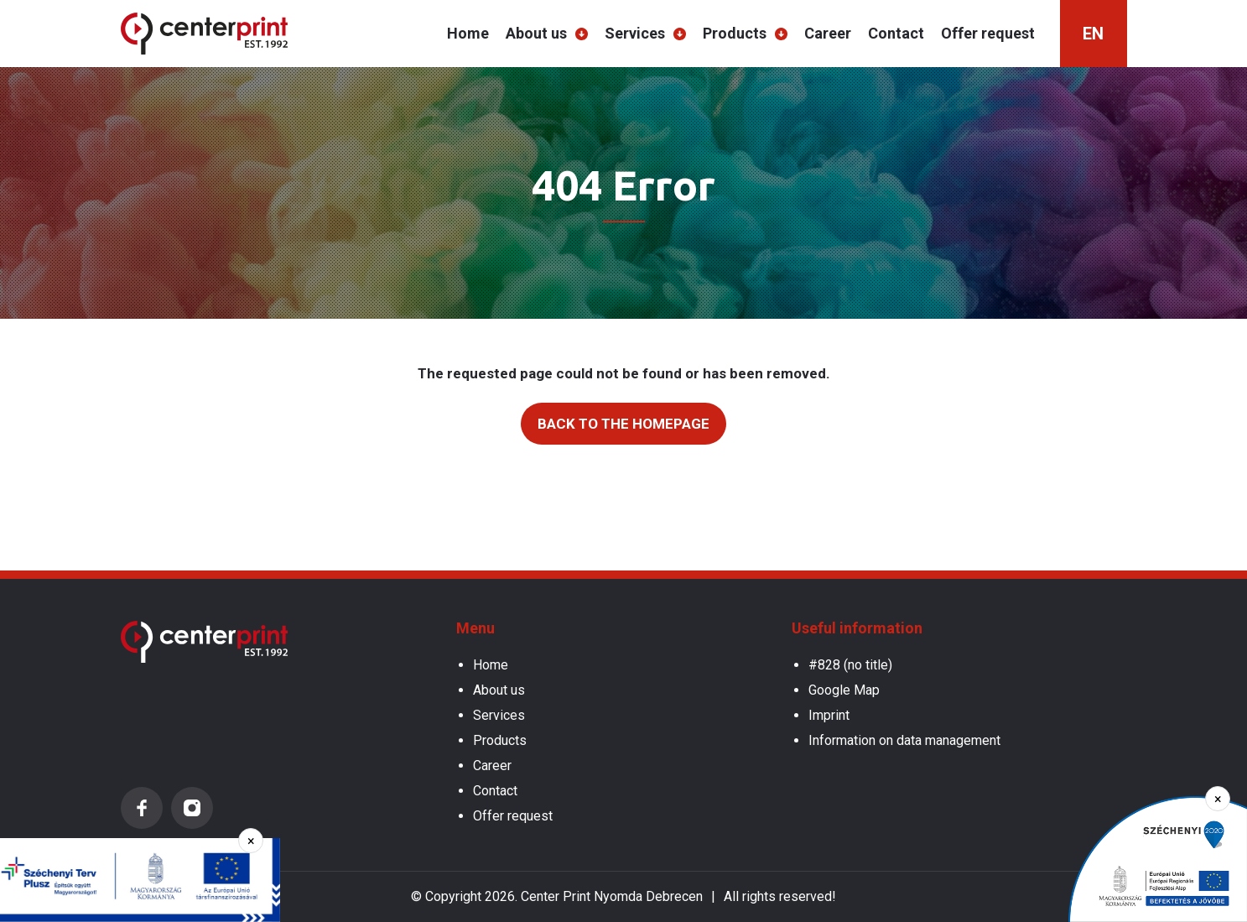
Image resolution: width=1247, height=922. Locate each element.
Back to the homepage (623, 423)
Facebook (142, 808)
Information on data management (904, 740)
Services (635, 33)
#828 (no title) (850, 665)
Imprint (829, 715)
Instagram (192, 808)
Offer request (988, 33)
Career (827, 33)
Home (468, 33)
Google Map (844, 690)
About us (536, 33)
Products (734, 33)
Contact (896, 33)
